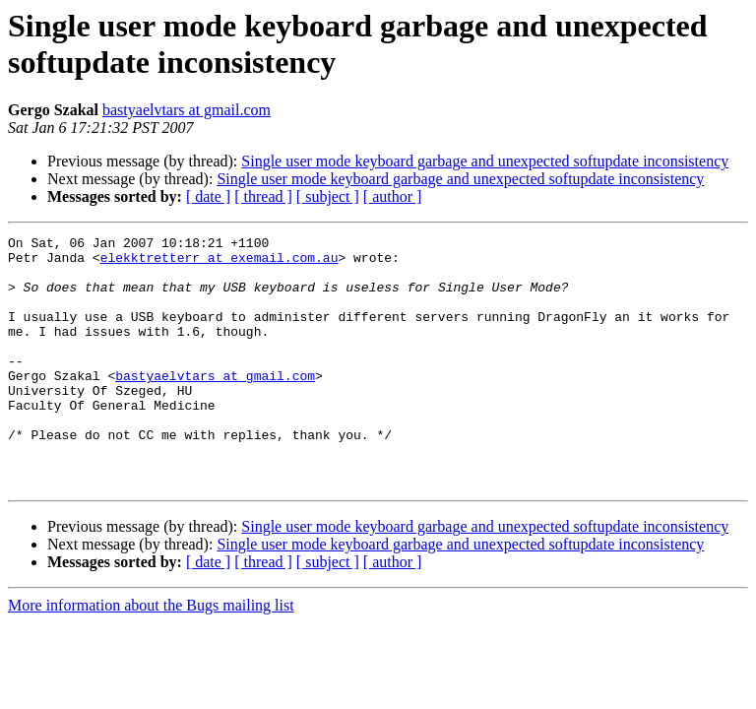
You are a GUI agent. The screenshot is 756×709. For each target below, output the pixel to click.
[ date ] (208, 196)
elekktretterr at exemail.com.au (219, 263)
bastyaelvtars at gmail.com (186, 109)
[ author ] (392, 196)
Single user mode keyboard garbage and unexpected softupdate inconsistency (484, 161)
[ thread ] (263, 196)
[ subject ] (327, 196)
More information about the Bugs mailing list (151, 655)
